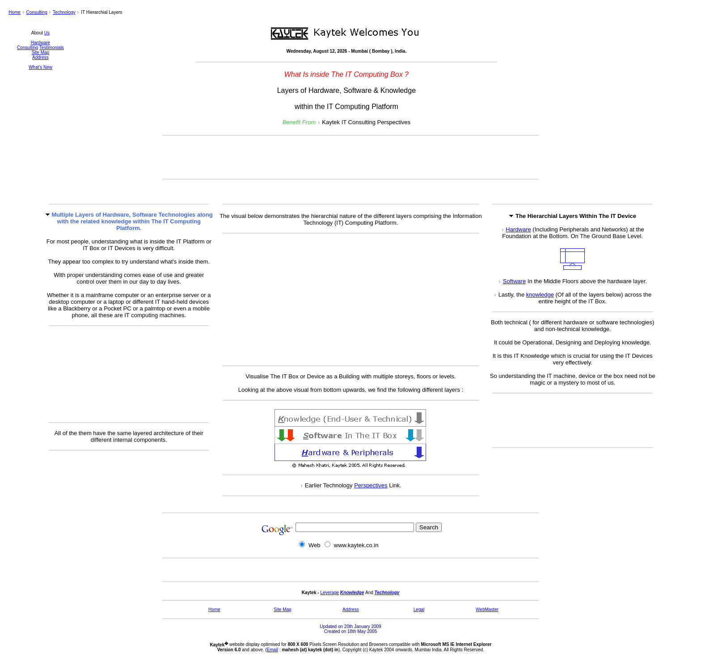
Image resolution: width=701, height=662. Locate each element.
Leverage (329, 592)
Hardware (40, 42)
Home (14, 12)
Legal (419, 609)
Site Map (40, 52)
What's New (40, 67)
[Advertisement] (350, 157)
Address (40, 57)
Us (47, 32)
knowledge (540, 294)
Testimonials (51, 47)
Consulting (36, 12)
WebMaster (487, 609)
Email (272, 649)
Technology (64, 12)
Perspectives (370, 485)
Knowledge (352, 592)
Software (514, 281)
